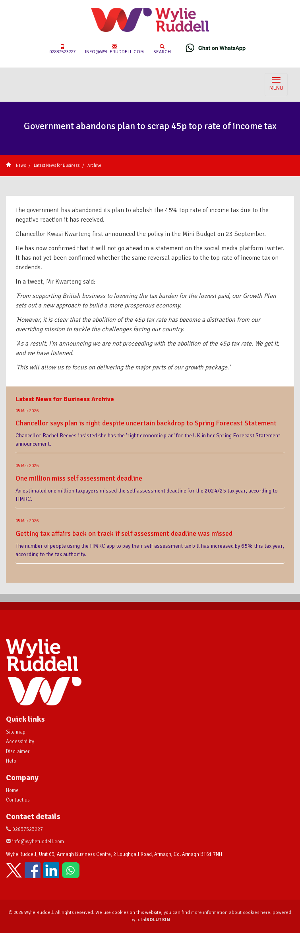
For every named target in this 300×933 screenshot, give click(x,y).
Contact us (18, 800)
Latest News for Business (56, 165)
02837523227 (62, 49)
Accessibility (20, 741)
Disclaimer (17, 751)
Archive (94, 165)
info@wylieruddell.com (114, 49)
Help (11, 761)
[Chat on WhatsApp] (215, 48)
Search (162, 49)
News (21, 165)
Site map (15, 732)
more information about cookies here (230, 913)
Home (12, 790)
